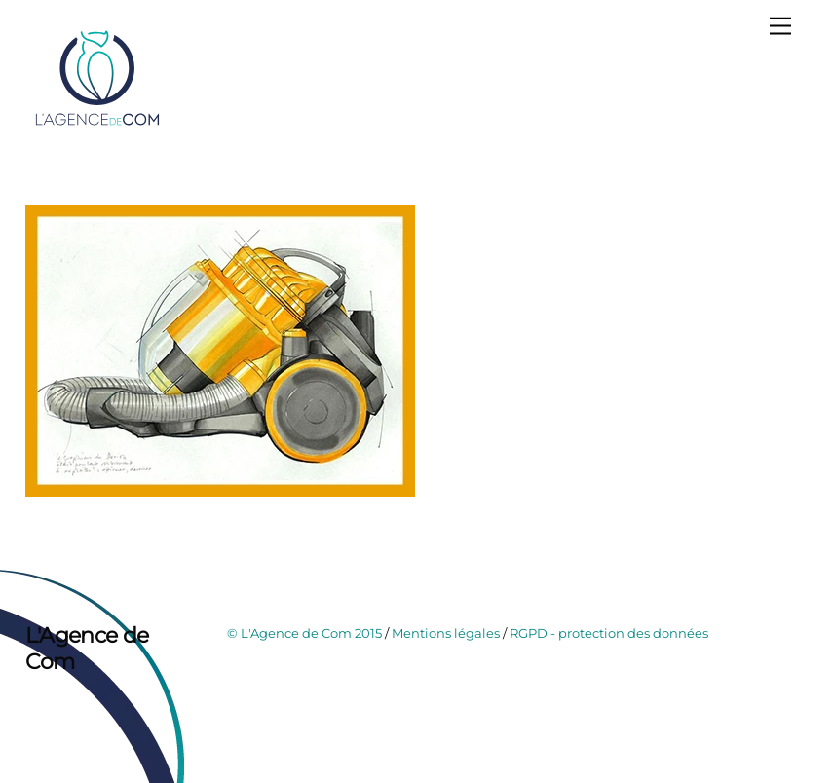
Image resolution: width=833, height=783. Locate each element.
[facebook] (44, 709)
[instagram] (87, 709)
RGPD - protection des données (609, 633)
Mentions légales (446, 633)
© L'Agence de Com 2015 (304, 633)
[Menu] (780, 27)
